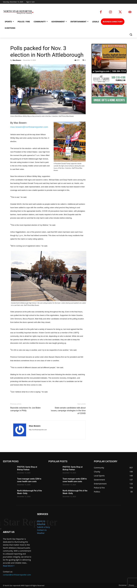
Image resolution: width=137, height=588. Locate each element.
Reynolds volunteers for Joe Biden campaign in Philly (25, 409)
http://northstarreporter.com (38, 430)
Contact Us (42, 530)
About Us (41, 521)
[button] (131, 34)
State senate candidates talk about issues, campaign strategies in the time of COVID (68, 411)
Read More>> (9, 566)
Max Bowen (17, 60)
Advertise (41, 524)
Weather (41, 533)
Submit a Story (43, 527)
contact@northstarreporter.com (17, 574)
